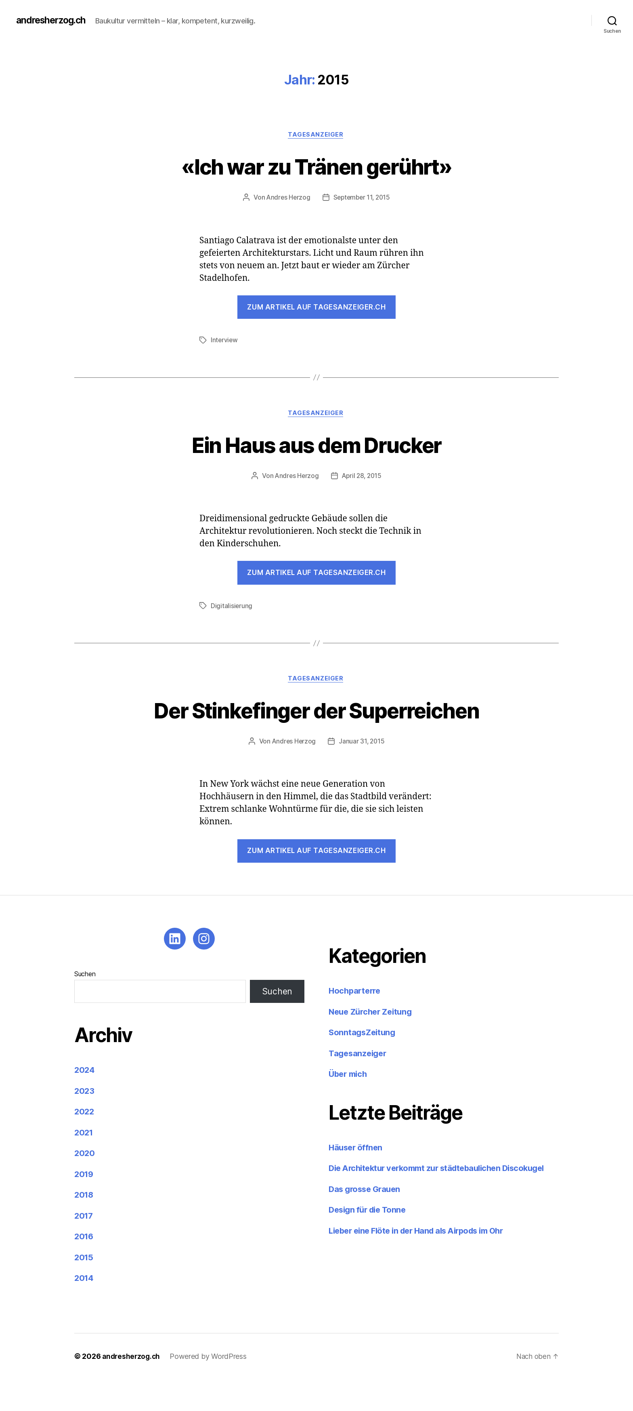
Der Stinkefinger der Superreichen (316, 726)
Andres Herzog (287, 198)
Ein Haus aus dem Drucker (316, 445)
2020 (85, 1185)
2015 (84, 1289)
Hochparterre (356, 1023)
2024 (85, 1102)
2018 (84, 1227)
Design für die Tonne (370, 1242)
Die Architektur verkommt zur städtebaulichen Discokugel (443, 1200)
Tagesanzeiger (316, 135)
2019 (84, 1206)
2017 (84, 1248)
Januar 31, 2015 (362, 773)
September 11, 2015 (362, 198)
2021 (84, 1164)
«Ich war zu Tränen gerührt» (316, 166)
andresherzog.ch (53, 20)
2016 (84, 1269)
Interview (225, 341)
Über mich (349, 1106)
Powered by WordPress (210, 1388)
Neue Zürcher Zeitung (373, 1043)
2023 (84, 1123)
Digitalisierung (232, 607)
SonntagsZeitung (363, 1064)
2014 (84, 1310)
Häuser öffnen (356, 1179)
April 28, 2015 (362, 478)
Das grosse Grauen (366, 1221)
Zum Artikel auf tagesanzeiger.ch (316, 308)
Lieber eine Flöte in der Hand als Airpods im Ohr (422, 1262)
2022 (84, 1144)
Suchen (84, 1006)
